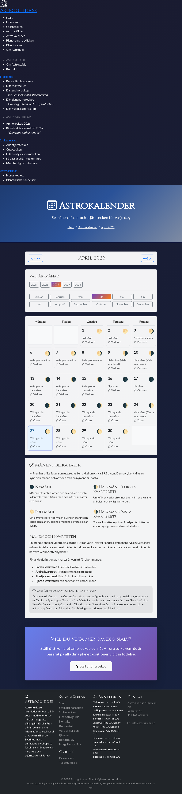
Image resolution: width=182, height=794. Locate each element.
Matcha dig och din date (21, 163)
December (143, 304)
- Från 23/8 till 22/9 (106, 723)
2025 (45, 284)
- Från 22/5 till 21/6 (108, 710)
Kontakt (11, 69)
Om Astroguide (16, 64)
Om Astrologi (15, 49)
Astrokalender (15, 36)
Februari (60, 296)
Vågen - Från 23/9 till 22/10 (106, 727)
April (101, 296)
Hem (71, 227)
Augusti (60, 304)
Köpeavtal (66, 726)
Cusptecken (14, 149)
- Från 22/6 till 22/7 (106, 714)
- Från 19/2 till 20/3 (106, 757)
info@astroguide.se (143, 722)
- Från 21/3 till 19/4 (106, 702)
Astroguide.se (18, 10)
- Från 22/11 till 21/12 (107, 738)
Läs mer (45, 755)
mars (35, 258)
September (80, 304)
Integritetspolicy (70, 744)
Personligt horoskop (19, 81)
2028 (78, 284)
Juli (39, 304)
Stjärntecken (14, 26)
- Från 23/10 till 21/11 (106, 733)
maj (147, 258)
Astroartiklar (14, 31)
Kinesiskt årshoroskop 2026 (24, 130)
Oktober (101, 304)
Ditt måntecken (16, 85)
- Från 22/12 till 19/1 (106, 744)
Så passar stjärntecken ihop (23, 158)
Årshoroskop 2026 (18, 123)
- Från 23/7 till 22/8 (106, 718)
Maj (122, 296)
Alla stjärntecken (17, 145)
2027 (67, 284)
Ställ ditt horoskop (91, 666)
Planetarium (14, 45)
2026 (56, 284)
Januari (39, 296)
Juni (143, 296)
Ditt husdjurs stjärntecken (23, 154)
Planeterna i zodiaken (20, 40)
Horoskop (13, 22)
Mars (81, 296)
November (122, 304)
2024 (34, 284)
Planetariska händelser (21, 180)
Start (9, 17)
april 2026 (108, 227)
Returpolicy (66, 739)
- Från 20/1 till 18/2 (106, 751)
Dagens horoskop (27, 92)
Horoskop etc (15, 175)
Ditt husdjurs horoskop (21, 108)
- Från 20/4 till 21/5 (105, 706)
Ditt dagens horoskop (29, 102)
